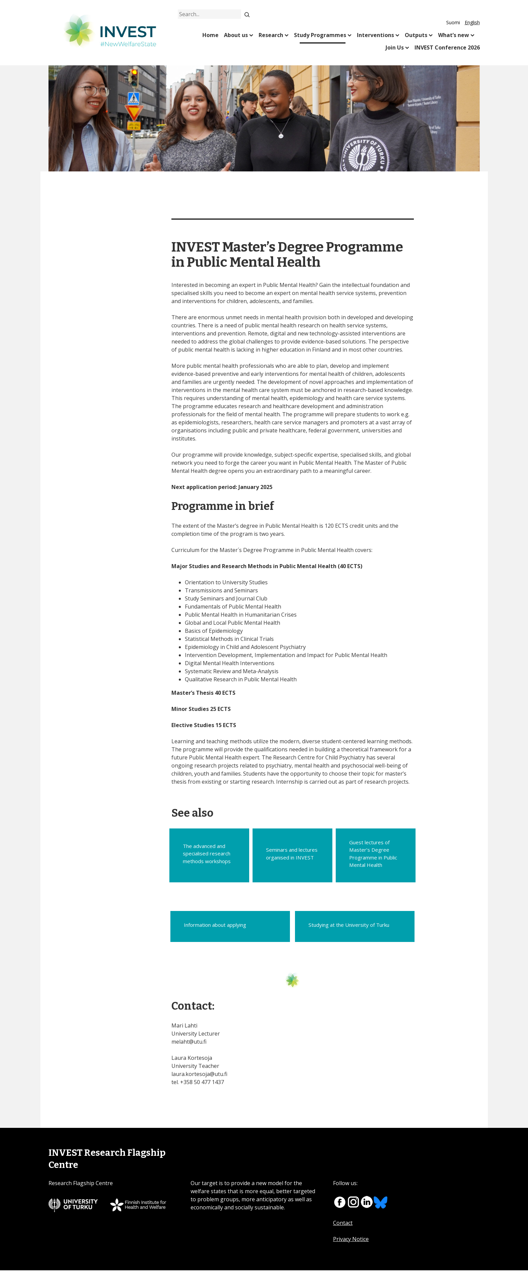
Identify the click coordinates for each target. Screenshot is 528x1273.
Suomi (453, 22)
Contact (343, 1225)
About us (236, 35)
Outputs (416, 35)
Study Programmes (320, 35)
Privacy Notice (351, 1241)
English (472, 22)
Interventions (375, 35)
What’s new (453, 35)
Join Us (395, 47)
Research (271, 35)
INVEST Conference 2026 (447, 47)
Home (210, 35)
